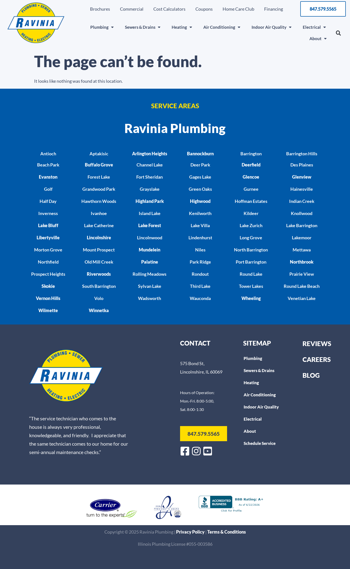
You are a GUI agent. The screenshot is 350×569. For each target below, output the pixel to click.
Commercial (131, 9)
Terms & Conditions (226, 532)
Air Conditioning (221, 27)
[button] (338, 33)
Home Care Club (238, 9)
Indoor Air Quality (272, 27)
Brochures (100, 9)
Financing (273, 9)
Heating (182, 27)
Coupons (204, 9)
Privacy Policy (190, 532)
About (318, 38)
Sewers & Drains (143, 27)
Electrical (314, 27)
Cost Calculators (169, 9)
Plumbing (102, 27)
